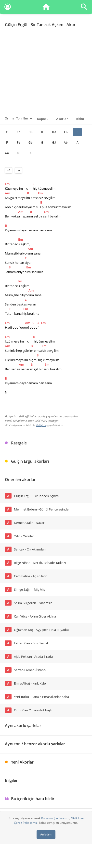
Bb (18, 153)
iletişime (41, 425)
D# (54, 132)
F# (18, 142)
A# (7, 153)
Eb (65, 132)
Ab (65, 142)
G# (54, 142)
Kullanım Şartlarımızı (55, 818)
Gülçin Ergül (16, 24)
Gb (30, 142)
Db (30, 132)
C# (19, 132)
